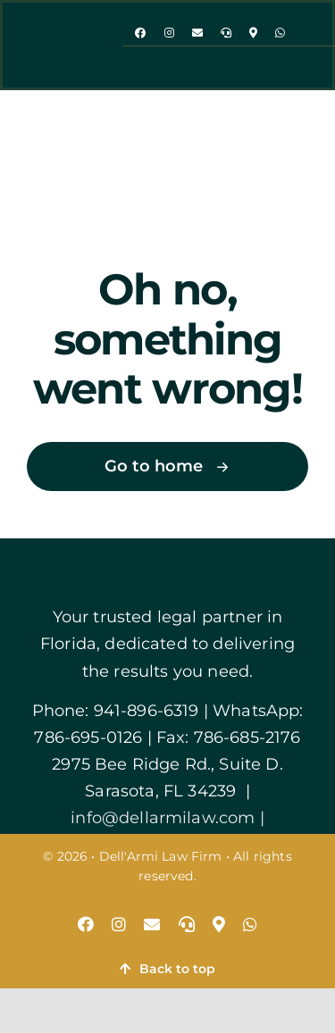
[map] (253, 33)
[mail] (197, 33)
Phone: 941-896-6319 (115, 711)
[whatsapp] (280, 33)
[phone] (226, 33)
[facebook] (140, 33)
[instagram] (169, 33)
